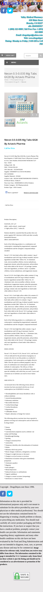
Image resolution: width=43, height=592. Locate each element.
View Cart (10, 55)
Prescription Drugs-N (12, 82)
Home (6, 80)
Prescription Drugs (17, 80)
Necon (23, 82)
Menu (10, 62)
